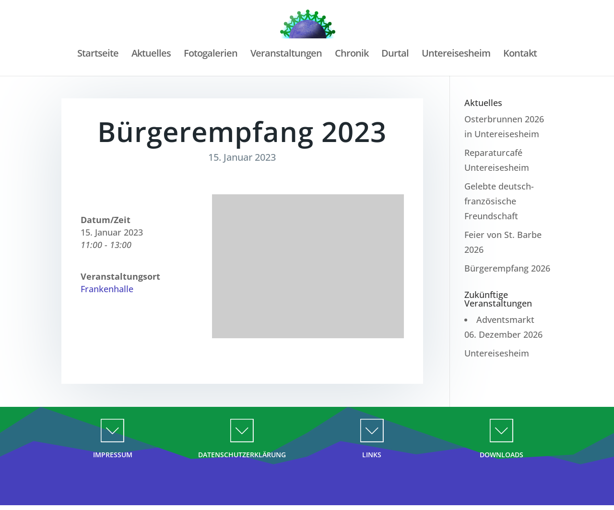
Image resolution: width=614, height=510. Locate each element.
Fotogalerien (210, 54)
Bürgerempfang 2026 (507, 268)
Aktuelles (151, 54)
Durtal (395, 54)
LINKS (371, 454)
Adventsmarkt (505, 319)
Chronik (351, 54)
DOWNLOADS (501, 454)
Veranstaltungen (286, 54)
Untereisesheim (456, 54)
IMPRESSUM (112, 454)
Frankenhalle (107, 289)
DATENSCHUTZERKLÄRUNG (242, 454)
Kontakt (520, 54)
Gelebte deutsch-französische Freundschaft (499, 200)
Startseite (97, 54)
